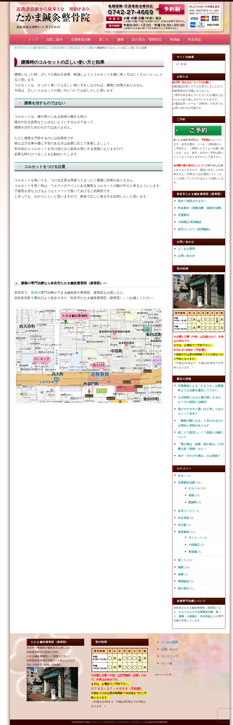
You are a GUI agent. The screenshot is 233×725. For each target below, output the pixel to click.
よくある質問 (186, 248)
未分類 (182, 525)
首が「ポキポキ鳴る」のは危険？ (199, 455)
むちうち (194, 488)
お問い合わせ (186, 255)
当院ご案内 (54, 39)
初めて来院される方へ (192, 201)
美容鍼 (175, 39)
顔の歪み (183, 588)
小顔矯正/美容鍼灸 (190, 222)
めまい (182, 475)
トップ (33, 39)
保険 (191, 495)
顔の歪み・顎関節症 (147, 39)
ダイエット (195, 537)
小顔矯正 (194, 544)
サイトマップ (169, 656)
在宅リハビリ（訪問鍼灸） (195, 229)
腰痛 (120, 39)
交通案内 (183, 215)
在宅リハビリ (186, 511)
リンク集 (166, 663)
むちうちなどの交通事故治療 (196, 611)
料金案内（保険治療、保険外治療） (201, 208)
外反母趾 (194, 39)
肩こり (104, 39)
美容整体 (183, 532)
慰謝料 (192, 502)
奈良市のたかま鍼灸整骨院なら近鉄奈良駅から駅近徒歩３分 (58, 17)
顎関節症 (183, 581)
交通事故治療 (81, 39)
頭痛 (181, 574)
